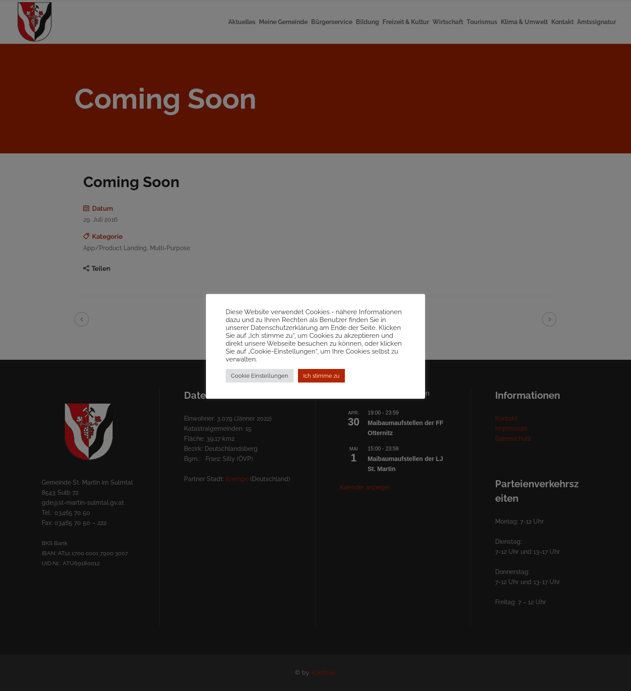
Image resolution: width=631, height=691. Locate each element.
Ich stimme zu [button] (321, 379)
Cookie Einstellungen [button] (259, 379)
